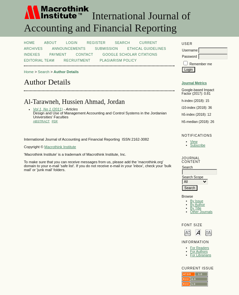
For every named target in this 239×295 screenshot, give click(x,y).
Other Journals (201, 212)
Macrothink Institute (60, 147)
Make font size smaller (187, 232)
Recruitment (77, 60)
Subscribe (197, 145)
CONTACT (84, 54)
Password (189, 56)
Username (190, 50)
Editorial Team (39, 60)
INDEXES (32, 54)
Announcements (69, 48)
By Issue (196, 201)
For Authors (199, 251)
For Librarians (200, 255)
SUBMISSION (106, 48)
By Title (195, 208)
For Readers (199, 248)
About (50, 43)
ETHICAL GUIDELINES (146, 48)
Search (122, 43)
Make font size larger (208, 232)
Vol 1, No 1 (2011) (48, 109)
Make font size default (198, 232)
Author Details (66, 72)
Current (148, 43)
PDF (55, 121)
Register (96, 43)
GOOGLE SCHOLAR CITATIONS (129, 54)
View (193, 142)
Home (29, 43)
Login (72, 43)
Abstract (41, 121)
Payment (57, 54)
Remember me (201, 64)
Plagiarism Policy (118, 60)
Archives (33, 48)
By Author (197, 204)
